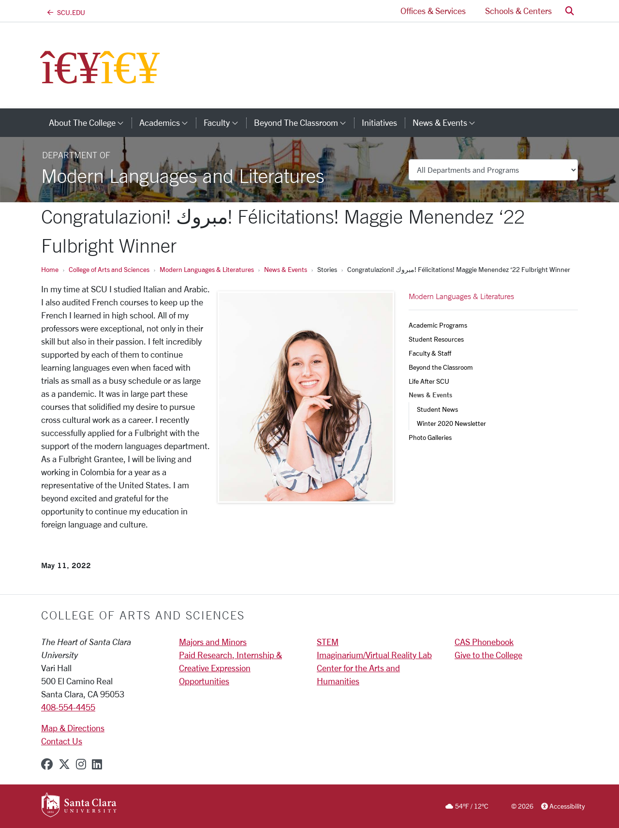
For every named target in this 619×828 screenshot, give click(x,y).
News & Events (285, 269)
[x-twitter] (64, 764)
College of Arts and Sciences (109, 269)
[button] (569, 10)
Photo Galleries (430, 437)
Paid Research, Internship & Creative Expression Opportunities (230, 668)
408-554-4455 (68, 707)
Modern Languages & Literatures (207, 269)
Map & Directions (72, 728)
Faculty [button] (225, 122)
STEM (328, 642)
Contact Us (61, 741)
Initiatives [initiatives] (379, 122)
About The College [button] (90, 122)
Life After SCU (429, 381)
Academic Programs (438, 325)
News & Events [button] (448, 122)
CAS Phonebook (484, 642)
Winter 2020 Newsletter (451, 423)
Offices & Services (433, 10)
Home (50, 269)
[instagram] (81, 764)
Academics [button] (167, 122)
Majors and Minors (213, 642)
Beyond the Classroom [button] (304, 122)
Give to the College (488, 655)
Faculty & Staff (430, 353)
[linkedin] (97, 764)
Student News (437, 409)
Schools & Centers (518, 10)
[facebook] (47, 764)
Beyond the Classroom (441, 367)
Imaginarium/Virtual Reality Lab (374, 655)
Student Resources (436, 339)
